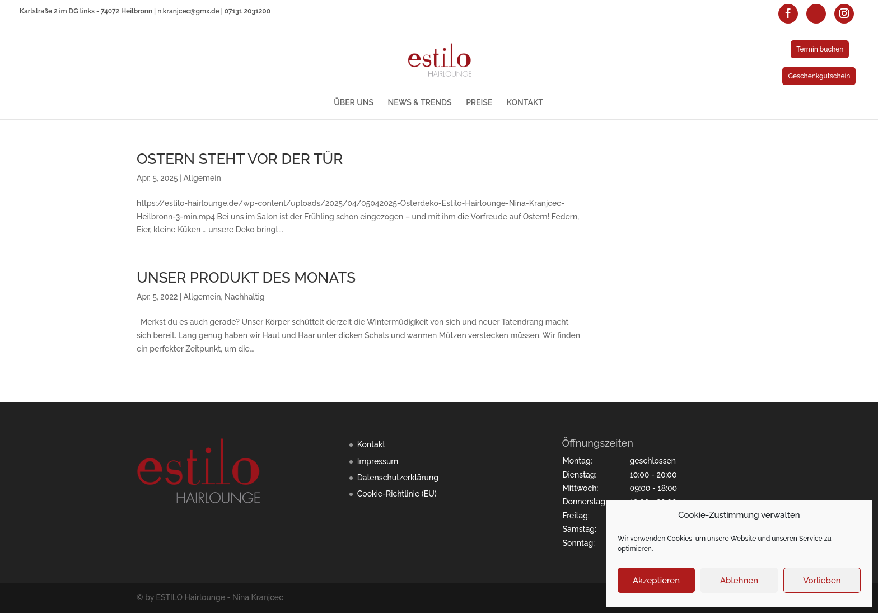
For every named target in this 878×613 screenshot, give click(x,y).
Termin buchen (819, 49)
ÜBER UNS (353, 103)
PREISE (479, 103)
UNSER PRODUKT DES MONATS (246, 277)
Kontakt (371, 444)
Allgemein (202, 178)
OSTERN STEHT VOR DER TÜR (240, 159)
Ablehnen (739, 580)
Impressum (378, 461)
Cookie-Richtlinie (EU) (397, 493)
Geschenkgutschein (819, 76)
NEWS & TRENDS (420, 103)
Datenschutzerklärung (397, 477)
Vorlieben (821, 580)
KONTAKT (525, 103)
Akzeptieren (656, 580)
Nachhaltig (244, 296)
